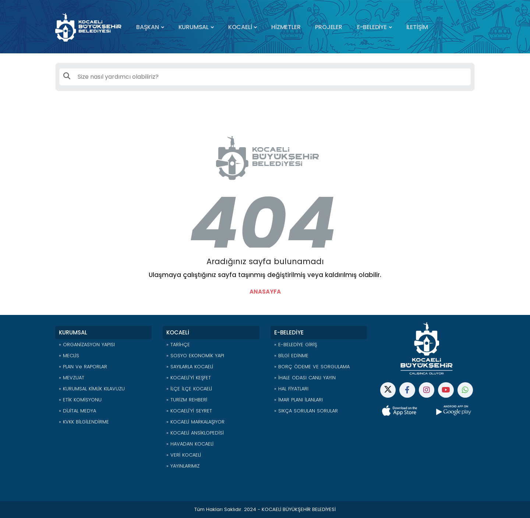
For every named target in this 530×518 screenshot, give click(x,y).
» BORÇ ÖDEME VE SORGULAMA (312, 366)
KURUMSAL (194, 27)
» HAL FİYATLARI (291, 388)
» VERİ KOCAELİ (183, 454)
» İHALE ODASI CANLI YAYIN (305, 377)
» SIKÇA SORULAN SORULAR (306, 410)
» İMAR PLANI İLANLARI (298, 399)
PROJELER (328, 27)
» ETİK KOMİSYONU (80, 399)
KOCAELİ (240, 27)
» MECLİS (69, 355)
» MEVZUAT (71, 377)
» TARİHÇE (178, 344)
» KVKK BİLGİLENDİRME (84, 421)
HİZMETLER (285, 27)
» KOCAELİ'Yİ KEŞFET (188, 377)
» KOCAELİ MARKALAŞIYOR (195, 421)
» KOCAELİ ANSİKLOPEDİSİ (195, 432)
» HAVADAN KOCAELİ (189, 443)
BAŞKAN (147, 27)
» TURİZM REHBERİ (186, 399)
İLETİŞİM (417, 27)
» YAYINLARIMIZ (182, 465)
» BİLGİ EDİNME (291, 355)
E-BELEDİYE (372, 27)
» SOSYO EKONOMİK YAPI (195, 355)
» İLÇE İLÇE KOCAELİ (189, 388)
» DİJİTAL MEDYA (77, 410)
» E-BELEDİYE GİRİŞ (295, 344)
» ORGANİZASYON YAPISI (87, 344)
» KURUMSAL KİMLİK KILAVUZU (92, 388)
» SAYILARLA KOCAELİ (189, 366)
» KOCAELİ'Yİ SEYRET (189, 410)
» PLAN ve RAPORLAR (83, 366)
